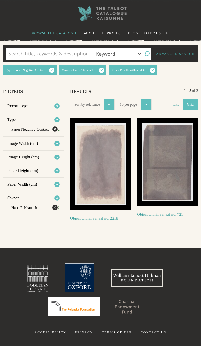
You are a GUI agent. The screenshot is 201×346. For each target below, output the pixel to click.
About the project (103, 33)
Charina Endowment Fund (127, 306)
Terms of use (117, 332)
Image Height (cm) (23, 157)
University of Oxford (79, 277)
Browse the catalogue (55, 33)
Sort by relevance (94, 104)
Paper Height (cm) (22, 170)
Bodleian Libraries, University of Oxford (37, 277)
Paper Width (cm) (22, 184)
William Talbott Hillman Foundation (137, 278)
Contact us (153, 332)
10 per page (135, 104)
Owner (13, 198)
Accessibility (50, 332)
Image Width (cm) (22, 143)
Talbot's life (157, 33)
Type (11, 119)
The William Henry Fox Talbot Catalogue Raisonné (100, 13)
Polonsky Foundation (74, 306)
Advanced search (175, 54)
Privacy (84, 332)
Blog (133, 33)
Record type (17, 106)
